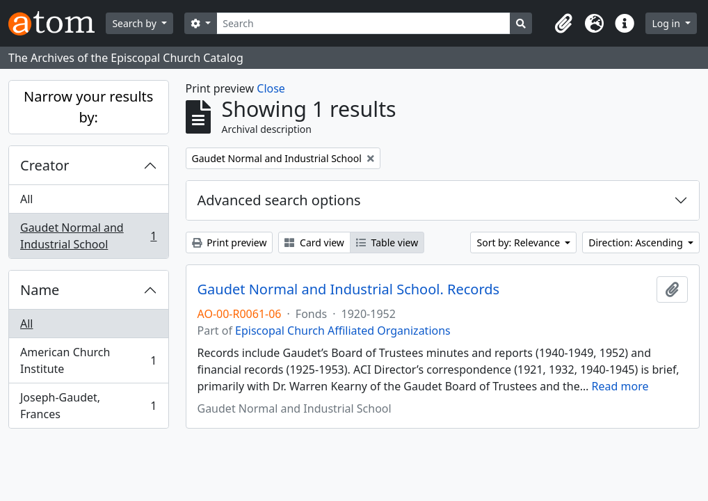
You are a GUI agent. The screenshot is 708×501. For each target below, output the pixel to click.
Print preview (229, 242)
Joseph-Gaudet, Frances (88, 406)
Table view (387, 242)
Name (39, 289)
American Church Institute (88, 360)
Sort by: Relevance (519, 242)
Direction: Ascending (636, 242)
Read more (620, 386)
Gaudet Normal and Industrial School (88, 236)
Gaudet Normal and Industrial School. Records (349, 289)
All (26, 199)
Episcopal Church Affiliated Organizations (343, 330)
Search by (135, 23)
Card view (314, 242)
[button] (563, 23)
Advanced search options (279, 200)
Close (271, 88)
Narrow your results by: (88, 107)
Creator (45, 165)
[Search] (363, 23)
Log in (667, 23)
